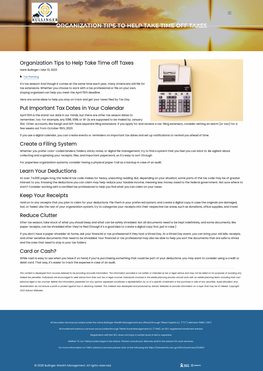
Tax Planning (31, 76)
